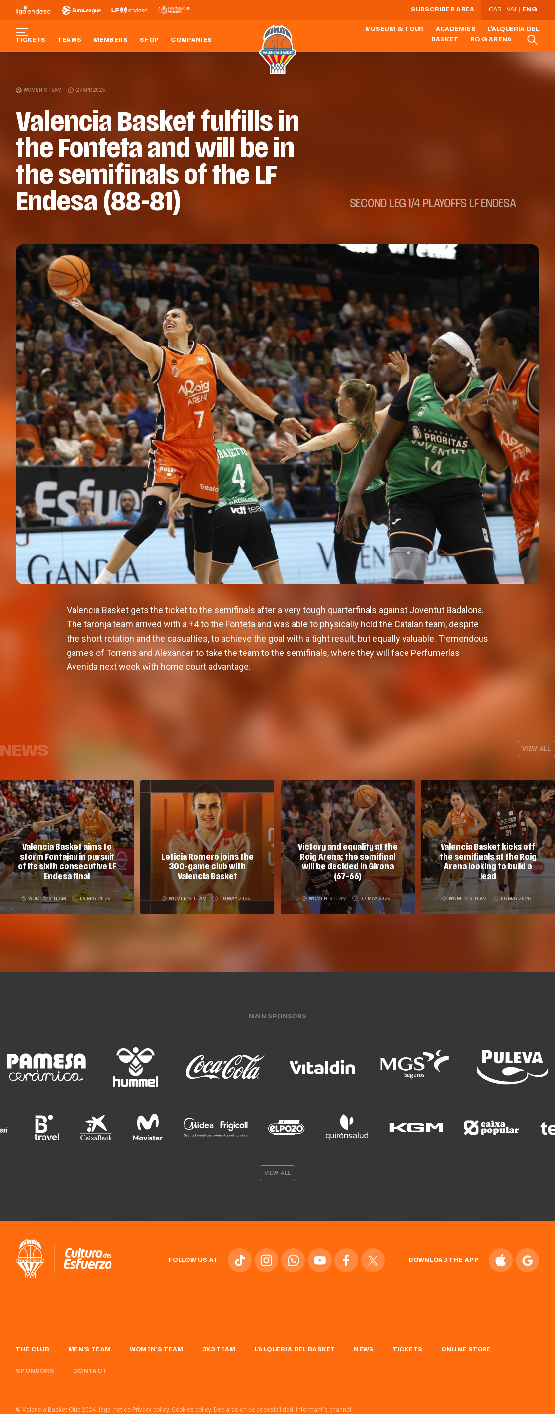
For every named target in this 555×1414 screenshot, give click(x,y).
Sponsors (35, 1369)
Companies (191, 40)
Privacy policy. (151, 1407)
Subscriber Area (442, 10)
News (363, 1348)
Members (110, 40)
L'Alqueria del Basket (295, 1348)
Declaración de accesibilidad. (254, 1407)
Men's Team (89, 1348)
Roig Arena (491, 40)
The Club (32, 1348)
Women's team (39, 90)
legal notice (115, 1407)
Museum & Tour (394, 29)
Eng (529, 10)
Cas (495, 10)
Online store (466, 1348)
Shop (149, 40)
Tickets (31, 40)
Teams (70, 40)
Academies (456, 29)
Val (512, 10)
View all (536, 748)
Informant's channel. (324, 1407)
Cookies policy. (192, 1407)
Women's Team (157, 1348)
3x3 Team (219, 1348)
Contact (90, 1369)
